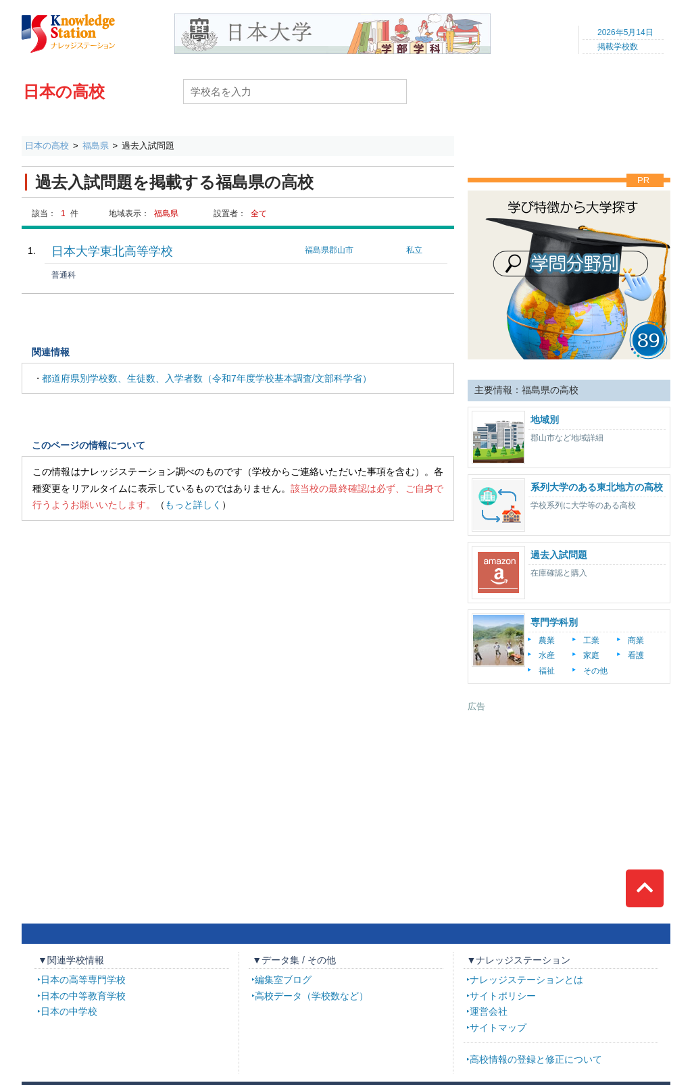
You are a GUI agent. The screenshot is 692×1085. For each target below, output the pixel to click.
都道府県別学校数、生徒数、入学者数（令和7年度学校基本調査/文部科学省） (207, 378)
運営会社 (489, 1011)
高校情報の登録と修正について (536, 1059)
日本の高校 (64, 91)
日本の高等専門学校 (83, 979)
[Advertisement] (569, 797)
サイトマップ (498, 1027)
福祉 (547, 671)
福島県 (95, 146)
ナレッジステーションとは (526, 979)
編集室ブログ (283, 979)
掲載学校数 (617, 46)
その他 (595, 671)
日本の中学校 (69, 1011)
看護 (636, 655)
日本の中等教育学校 (83, 995)
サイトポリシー (503, 995)
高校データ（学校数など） (311, 995)
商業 (636, 640)
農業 (547, 640)
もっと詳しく (193, 504)
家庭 (591, 655)
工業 (591, 640)
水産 (547, 655)
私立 (414, 250)
